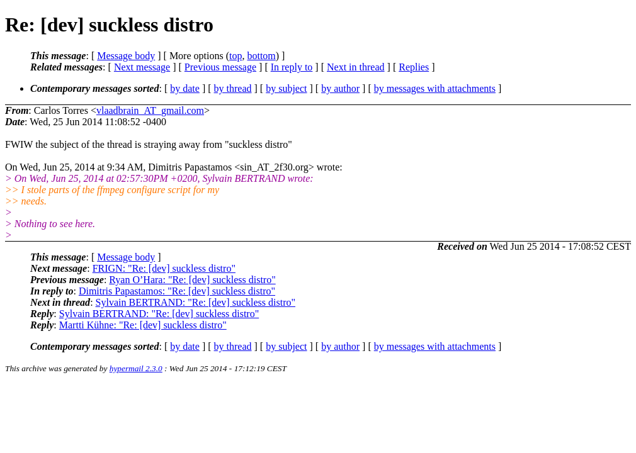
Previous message (220, 67)
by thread (233, 88)
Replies (414, 67)
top (235, 55)
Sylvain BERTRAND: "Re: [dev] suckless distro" (195, 302)
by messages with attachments (435, 88)
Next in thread (356, 67)
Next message (142, 67)
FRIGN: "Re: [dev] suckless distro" (164, 268)
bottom (261, 55)
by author (340, 88)
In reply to (292, 67)
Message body (126, 55)
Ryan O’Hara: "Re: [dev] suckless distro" (192, 279)
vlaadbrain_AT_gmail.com (150, 110)
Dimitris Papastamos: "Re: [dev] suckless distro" (177, 291)
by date (185, 88)
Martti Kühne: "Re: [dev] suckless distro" (143, 325)
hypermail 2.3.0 (136, 368)
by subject (286, 88)
